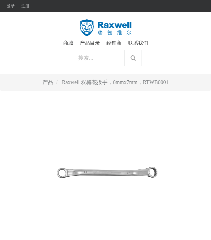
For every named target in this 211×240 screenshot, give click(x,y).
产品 (48, 82)
